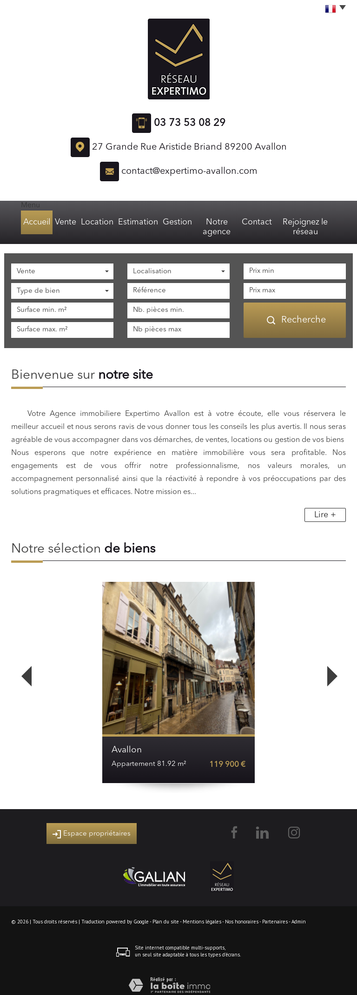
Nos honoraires (241, 912)
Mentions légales (202, 912)
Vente (59, 222)
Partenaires (275, 912)
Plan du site (165, 912)
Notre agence (214, 222)
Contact (258, 222)
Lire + (325, 505)
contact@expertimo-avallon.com (189, 171)
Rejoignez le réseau (310, 222)
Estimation (132, 222)
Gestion (171, 222)
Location (92, 222)
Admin (298, 912)
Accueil (28, 222)
